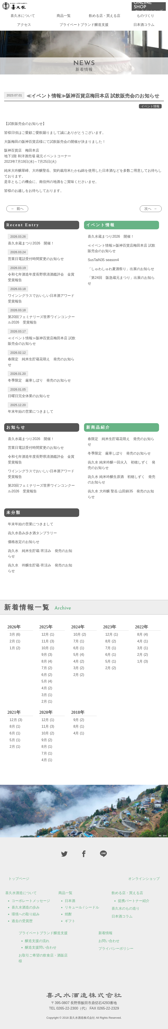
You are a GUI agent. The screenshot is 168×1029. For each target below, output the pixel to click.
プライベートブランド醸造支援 (84, 26)
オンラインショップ (144, 878)
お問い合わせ (108, 941)
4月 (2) (47, 688)
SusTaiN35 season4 (103, 260)
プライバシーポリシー (115, 948)
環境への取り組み (26, 914)
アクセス (24, 26)
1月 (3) (142, 661)
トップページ (18, 878)
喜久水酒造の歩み (26, 907)
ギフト (70, 921)
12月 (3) (16, 720)
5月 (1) (110, 661)
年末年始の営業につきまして (30, 524)
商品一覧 (64, 17)
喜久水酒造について (21, 893)
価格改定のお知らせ (23, 542)
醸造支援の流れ (37, 941)
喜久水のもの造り (126, 908)
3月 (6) (15, 634)
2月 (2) (79, 675)
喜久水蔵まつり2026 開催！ (111, 236)
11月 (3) (48, 641)
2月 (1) (15, 641)
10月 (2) (80, 634)
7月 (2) (47, 668)
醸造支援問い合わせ (40, 947)
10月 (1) (48, 648)
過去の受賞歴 (22, 921)
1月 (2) (15, 648)
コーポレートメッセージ (31, 901)
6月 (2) (47, 675)
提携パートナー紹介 (133, 901)
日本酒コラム (143, 26)
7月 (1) (79, 641)
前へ (20, 208)
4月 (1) (142, 641)
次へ (147, 208)
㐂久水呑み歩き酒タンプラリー (32, 533)
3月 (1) (47, 695)
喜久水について (22, 17)
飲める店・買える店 (104, 17)
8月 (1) (15, 726)
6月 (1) (79, 648)
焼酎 (68, 914)
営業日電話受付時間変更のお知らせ (36, 447)
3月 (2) (79, 668)
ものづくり (145, 17)
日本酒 (70, 901)
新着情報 (105, 933)
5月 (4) (47, 681)
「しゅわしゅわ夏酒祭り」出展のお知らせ (121, 269)
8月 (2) (110, 641)
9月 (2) (47, 740)
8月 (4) (47, 661)
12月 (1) (48, 634)
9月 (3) (47, 654)
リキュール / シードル (82, 907)
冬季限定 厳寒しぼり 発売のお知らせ (119, 453)
